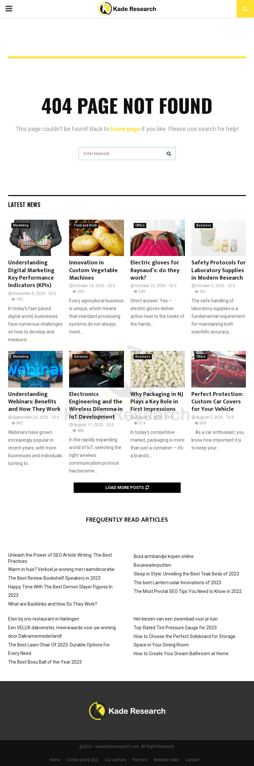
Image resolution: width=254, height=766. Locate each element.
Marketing (21, 225)
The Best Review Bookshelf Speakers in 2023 (54, 578)
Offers (140, 225)
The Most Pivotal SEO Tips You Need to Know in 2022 (188, 591)
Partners (140, 760)
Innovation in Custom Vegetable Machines (93, 270)
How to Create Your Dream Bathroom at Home (181, 653)
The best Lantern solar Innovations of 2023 (177, 582)
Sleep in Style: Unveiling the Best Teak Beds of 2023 (186, 573)
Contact (192, 760)
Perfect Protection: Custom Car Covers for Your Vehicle (217, 401)
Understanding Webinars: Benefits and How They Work (34, 401)
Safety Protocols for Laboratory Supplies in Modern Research (218, 270)
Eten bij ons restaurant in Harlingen (43, 618)
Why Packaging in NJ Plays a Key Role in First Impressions (156, 401)
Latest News (24, 204)
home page (125, 128)
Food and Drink (85, 225)
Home (55, 760)
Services (81, 356)
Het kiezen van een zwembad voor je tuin (176, 618)
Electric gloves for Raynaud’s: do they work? (154, 270)
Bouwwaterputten (152, 565)
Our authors (115, 760)
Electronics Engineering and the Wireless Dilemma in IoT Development (96, 405)
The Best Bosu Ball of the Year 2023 (45, 662)
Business (203, 225)
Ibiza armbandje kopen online (164, 556)
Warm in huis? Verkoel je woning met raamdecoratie (61, 569)
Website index (166, 760)
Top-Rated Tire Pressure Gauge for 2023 (175, 627)
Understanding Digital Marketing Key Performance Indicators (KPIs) (31, 274)
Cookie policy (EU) (83, 760)
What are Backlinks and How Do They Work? (52, 604)
